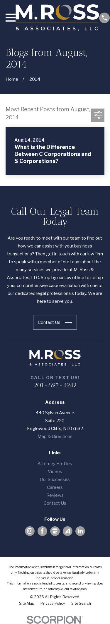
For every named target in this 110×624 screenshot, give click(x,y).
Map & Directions (55, 436)
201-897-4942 (55, 385)
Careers (55, 487)
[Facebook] (42, 531)
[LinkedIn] (80, 531)
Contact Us (55, 503)
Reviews (55, 495)
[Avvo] (67, 531)
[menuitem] (26, 603)
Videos (55, 471)
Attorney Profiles (55, 463)
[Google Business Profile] (54, 531)
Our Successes (55, 479)
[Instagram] (29, 531)
